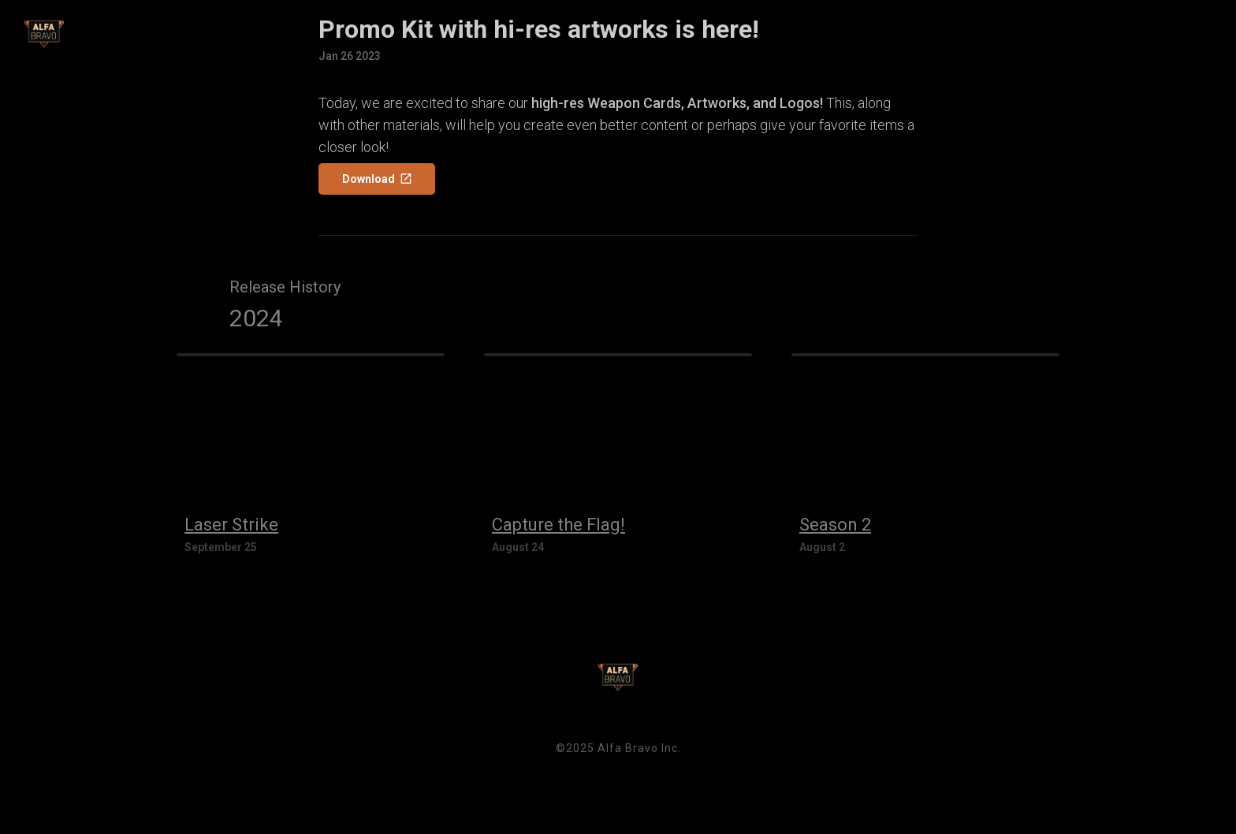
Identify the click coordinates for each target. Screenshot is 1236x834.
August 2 (822, 547)
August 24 (518, 547)
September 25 (220, 547)
